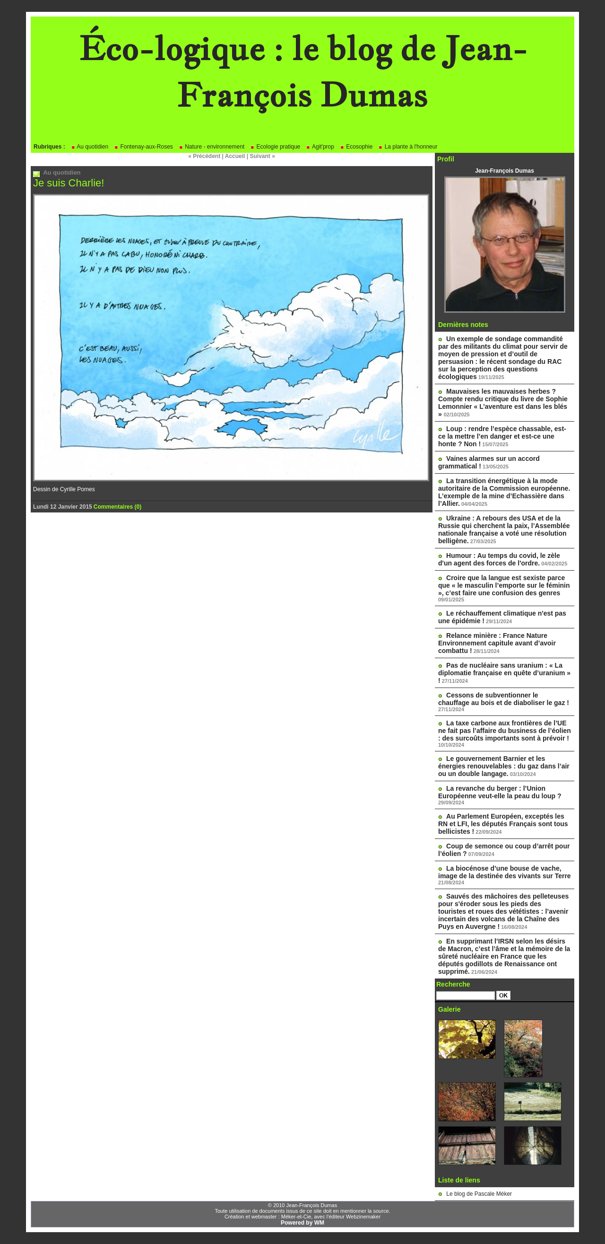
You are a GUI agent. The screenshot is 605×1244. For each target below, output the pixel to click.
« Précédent (204, 156)
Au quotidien (89, 146)
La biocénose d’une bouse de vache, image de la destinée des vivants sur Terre (504, 872)
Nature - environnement (211, 146)
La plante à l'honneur (407, 146)
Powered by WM (302, 1222)
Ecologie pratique (275, 146)
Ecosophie (356, 146)
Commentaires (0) (117, 506)
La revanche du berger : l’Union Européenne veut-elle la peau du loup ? (500, 792)
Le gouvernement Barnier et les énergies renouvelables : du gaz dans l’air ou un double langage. (504, 766)
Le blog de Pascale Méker (479, 1194)
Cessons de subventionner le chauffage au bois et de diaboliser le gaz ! (503, 698)
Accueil (235, 156)
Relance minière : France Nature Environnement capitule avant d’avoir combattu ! (497, 643)
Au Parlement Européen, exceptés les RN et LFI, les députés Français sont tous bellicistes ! (503, 823)
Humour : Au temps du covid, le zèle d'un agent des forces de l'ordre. (499, 559)
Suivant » (262, 156)
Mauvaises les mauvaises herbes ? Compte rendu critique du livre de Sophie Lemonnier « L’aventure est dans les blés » (503, 403)
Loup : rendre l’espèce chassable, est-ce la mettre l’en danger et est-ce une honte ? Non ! (502, 436)
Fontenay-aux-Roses (143, 146)
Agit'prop (320, 146)
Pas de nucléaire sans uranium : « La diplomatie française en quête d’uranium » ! (504, 673)
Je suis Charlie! (68, 183)
